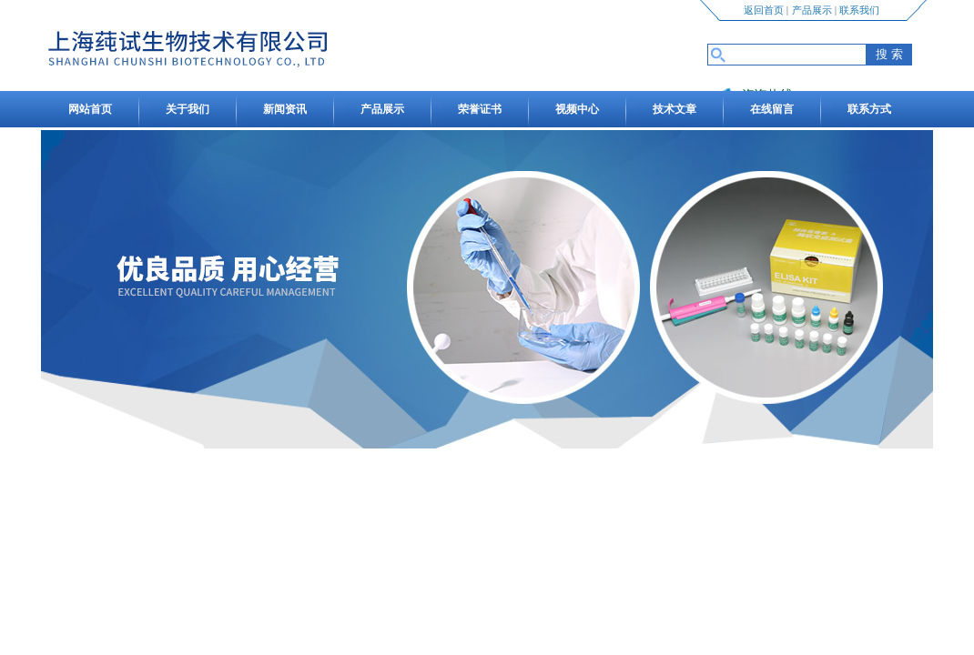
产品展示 (812, 10)
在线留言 (772, 109)
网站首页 (90, 109)
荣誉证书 (480, 109)
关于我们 (187, 109)
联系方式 (869, 109)
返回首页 (764, 10)
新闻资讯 (285, 109)
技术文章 (674, 109)
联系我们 (859, 10)
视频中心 (577, 109)
